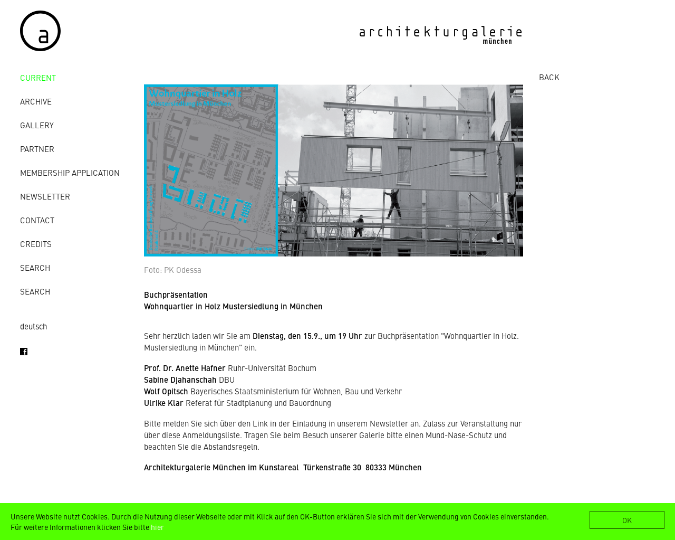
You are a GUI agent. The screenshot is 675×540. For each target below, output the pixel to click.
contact (37, 219)
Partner (37, 148)
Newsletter (45, 196)
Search (35, 267)
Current (38, 77)
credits (36, 243)
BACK (549, 76)
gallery (37, 124)
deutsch (33, 325)
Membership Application (70, 172)
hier (157, 527)
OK (627, 520)
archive (36, 101)
